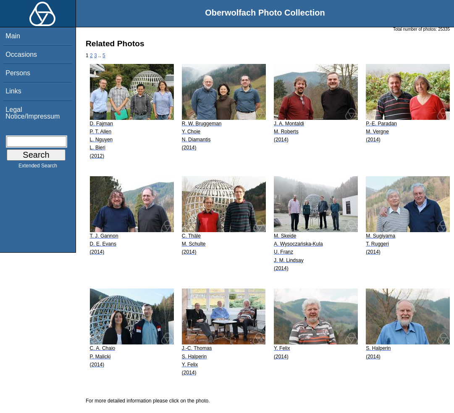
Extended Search (37, 167)
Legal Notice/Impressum (32, 113)
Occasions (21, 54)
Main (12, 36)
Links (13, 91)
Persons (17, 73)
